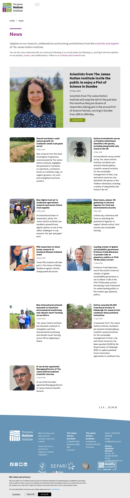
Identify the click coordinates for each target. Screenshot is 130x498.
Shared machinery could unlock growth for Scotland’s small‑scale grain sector (49, 142)
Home (12, 21)
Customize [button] (16, 494)
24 (112, 407)
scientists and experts (107, 43)
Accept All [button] (44, 494)
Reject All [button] (30, 494)
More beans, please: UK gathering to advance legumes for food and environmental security (105, 204)
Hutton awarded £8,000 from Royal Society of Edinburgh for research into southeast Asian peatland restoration (107, 310)
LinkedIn (64, 55)
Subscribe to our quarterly (45, 448)
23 (109, 407)
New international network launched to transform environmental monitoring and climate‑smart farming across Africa (49, 310)
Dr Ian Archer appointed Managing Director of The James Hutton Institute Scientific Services (48, 370)
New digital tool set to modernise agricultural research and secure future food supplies (49, 204)
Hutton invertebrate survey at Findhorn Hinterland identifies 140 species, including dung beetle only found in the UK (107, 143)
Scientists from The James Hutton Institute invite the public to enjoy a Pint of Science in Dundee (90, 80)
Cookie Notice (54, 489)
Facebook (76, 55)
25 (116, 407)
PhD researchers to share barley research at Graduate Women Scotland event (49, 250)
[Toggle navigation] (37, 5)
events (27, 55)
